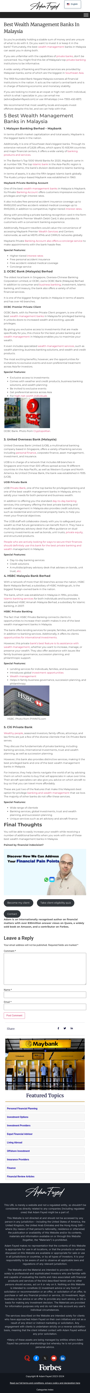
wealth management (51, 46)
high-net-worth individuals (30, 395)
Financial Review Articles (20, 1176)
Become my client (18, 902)
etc (19, 571)
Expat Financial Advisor (20, 1134)
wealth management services (56, 346)
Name (8, 990)
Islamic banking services (18, 598)
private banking (76, 59)
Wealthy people (13, 733)
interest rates (74, 208)
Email (8, 1002)
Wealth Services (48, 231)
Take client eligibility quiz (55, 902)
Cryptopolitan (41, 431)
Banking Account (27, 192)
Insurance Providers (18, 1159)
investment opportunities (48, 672)
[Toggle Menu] (86, 15)
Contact (12, 914)
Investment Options (17, 1117)
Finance (11, 1168)
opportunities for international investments (30, 637)
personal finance (26, 452)
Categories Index (45, 1389)
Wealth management (23, 676)
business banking (50, 284)
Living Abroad (14, 1142)
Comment (10, 951)
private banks (64, 56)
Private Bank (18, 488)
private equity (74, 532)
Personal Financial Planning (22, 1108)
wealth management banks (40, 188)
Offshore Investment (18, 1151)
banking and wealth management (48, 792)
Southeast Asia (74, 72)
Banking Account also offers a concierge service (54, 240)
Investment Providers (18, 1125)
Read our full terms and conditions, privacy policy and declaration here (45, 1383)
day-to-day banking (64, 501)
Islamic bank (40, 164)
